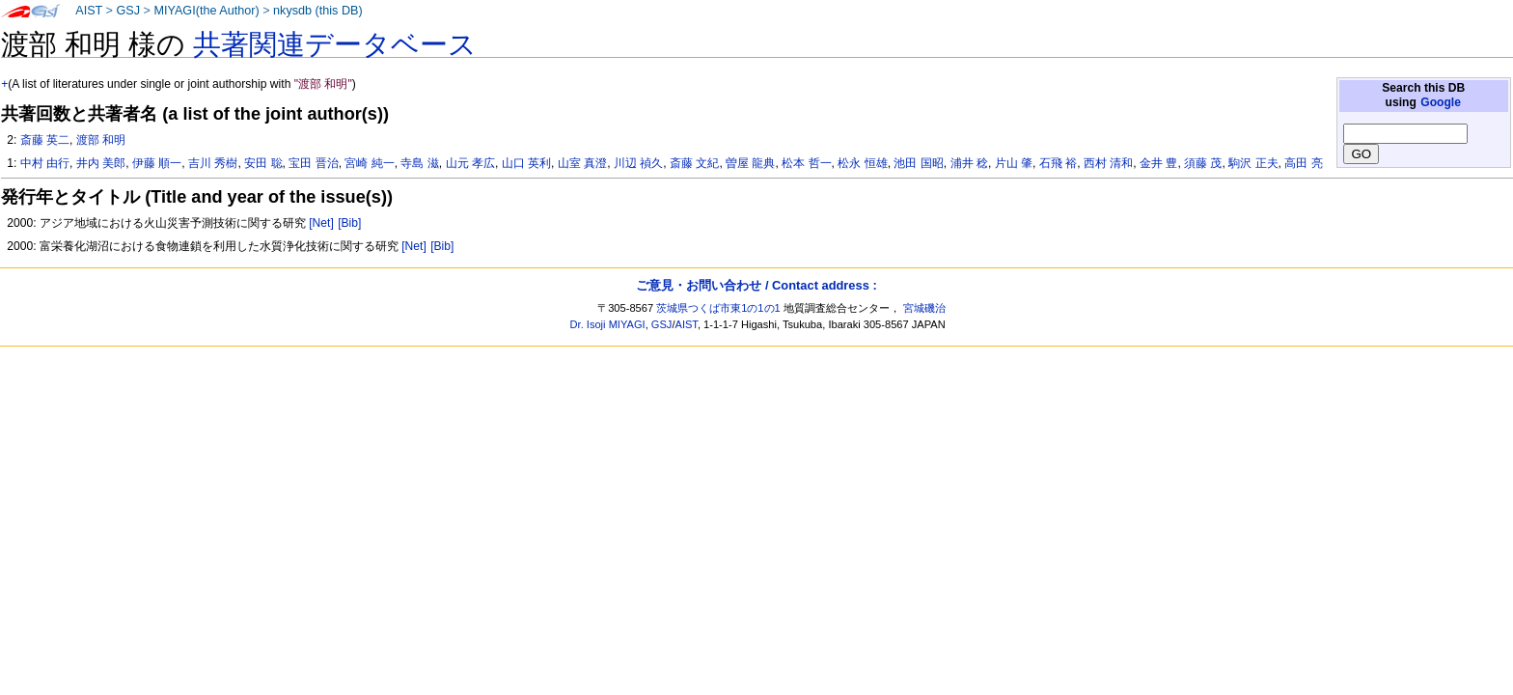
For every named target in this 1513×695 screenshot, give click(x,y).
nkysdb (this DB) (318, 10)
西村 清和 (1108, 163)
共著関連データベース (335, 44)
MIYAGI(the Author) (206, 10)
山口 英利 (526, 163)
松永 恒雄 (862, 163)
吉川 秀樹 (212, 163)
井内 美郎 (100, 163)
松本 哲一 (806, 163)
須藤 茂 (1203, 163)
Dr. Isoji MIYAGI (608, 324)
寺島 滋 (419, 163)
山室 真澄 (582, 163)
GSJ (128, 10)
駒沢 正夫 (1253, 163)
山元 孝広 (470, 163)
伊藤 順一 (156, 163)
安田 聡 (263, 163)
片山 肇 (1013, 163)
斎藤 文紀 (694, 163)
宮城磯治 (924, 308)
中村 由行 (44, 163)
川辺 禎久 (638, 163)
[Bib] (349, 223)
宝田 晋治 (313, 163)
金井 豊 (1158, 163)
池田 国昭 (918, 163)
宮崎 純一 (369, 163)
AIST (88, 10)
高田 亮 (1303, 163)
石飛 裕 (1058, 163)
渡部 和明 (100, 140)
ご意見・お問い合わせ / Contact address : (756, 285)
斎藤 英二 (44, 140)
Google (1440, 102)
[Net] (321, 223)
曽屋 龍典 (750, 163)
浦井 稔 (969, 163)
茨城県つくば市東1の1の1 (718, 308)
